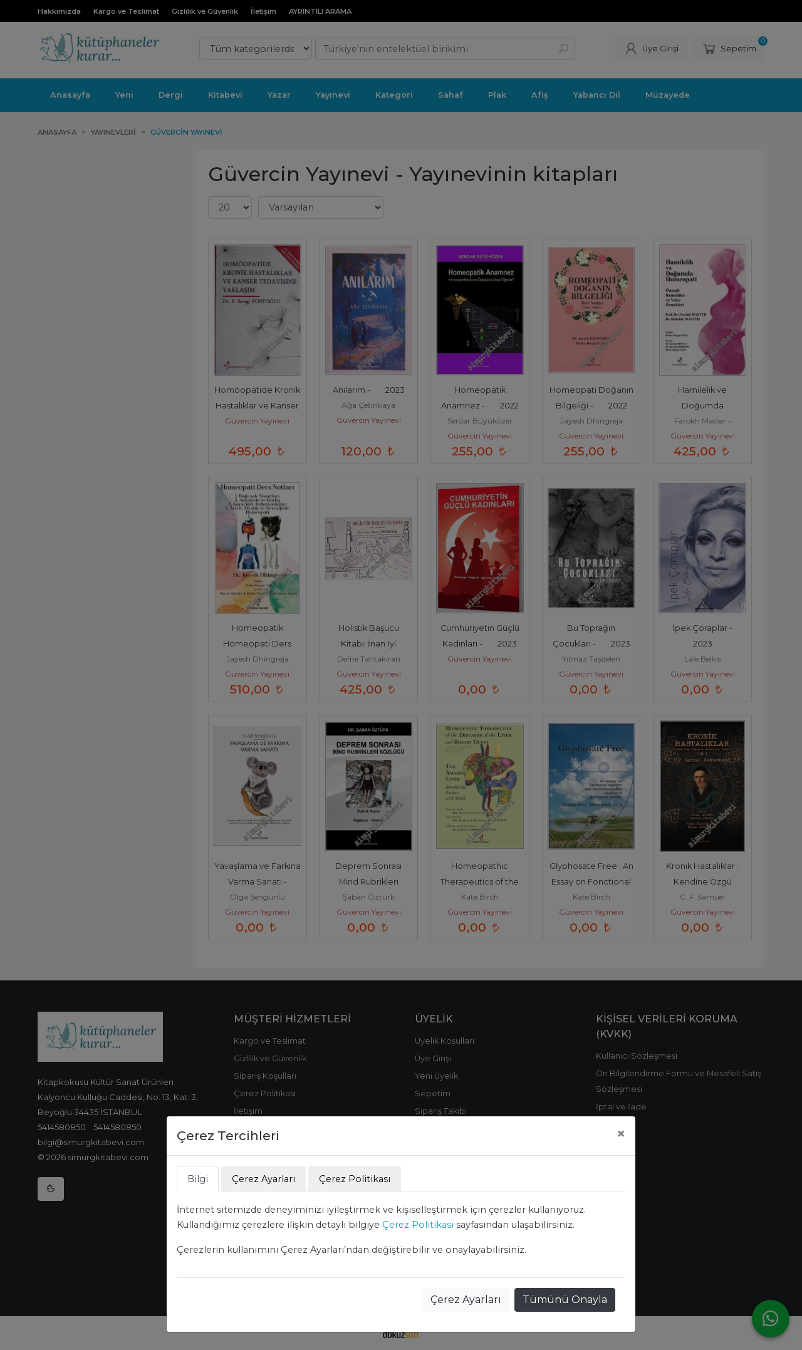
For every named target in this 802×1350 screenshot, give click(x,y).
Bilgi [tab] (197, 1179)
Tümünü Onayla (565, 1300)
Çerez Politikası (418, 1224)
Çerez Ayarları (465, 1300)
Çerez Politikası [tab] (354, 1179)
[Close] (621, 1133)
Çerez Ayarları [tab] (263, 1179)
